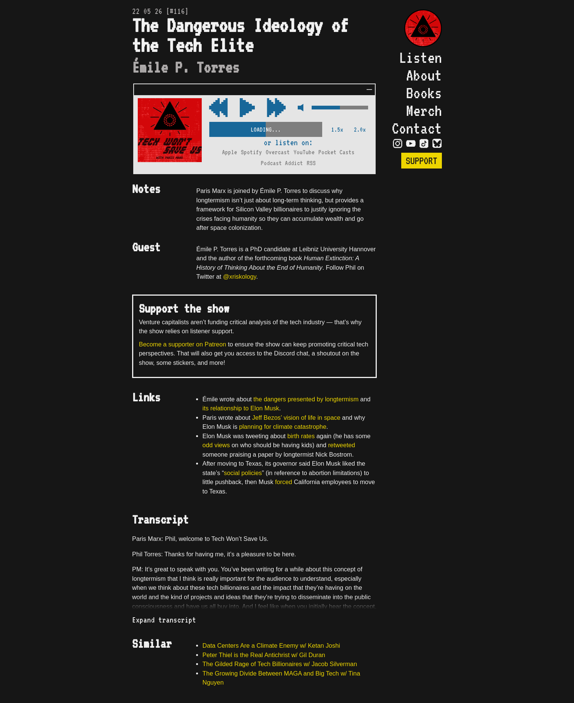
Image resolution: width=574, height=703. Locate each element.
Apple (229, 152)
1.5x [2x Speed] (337, 129)
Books (424, 93)
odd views (216, 445)
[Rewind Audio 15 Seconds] (276, 108)
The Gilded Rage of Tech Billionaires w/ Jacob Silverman (279, 663)
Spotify (251, 152)
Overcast (278, 152)
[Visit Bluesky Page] (437, 143)
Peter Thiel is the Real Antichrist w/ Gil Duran (263, 654)
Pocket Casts (336, 152)
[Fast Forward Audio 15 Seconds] (218, 108)
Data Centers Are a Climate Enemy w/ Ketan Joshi (271, 645)
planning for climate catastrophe (282, 426)
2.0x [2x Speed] (360, 129)
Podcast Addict (282, 163)
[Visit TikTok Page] (424, 143)
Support (421, 160)
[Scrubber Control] (265, 128)
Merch (424, 110)
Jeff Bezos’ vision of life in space (296, 417)
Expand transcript (164, 619)
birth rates (301, 436)
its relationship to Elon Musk (240, 408)
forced (283, 481)
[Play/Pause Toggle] (247, 108)
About (424, 75)
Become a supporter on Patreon (182, 344)
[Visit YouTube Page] (411, 143)
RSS (311, 163)
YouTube (304, 152)
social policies (243, 472)
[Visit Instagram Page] (397, 143)
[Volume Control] (340, 108)
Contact (417, 128)
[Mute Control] (298, 108)
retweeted (341, 445)
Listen (420, 57)
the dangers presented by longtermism (305, 399)
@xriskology (239, 276)
